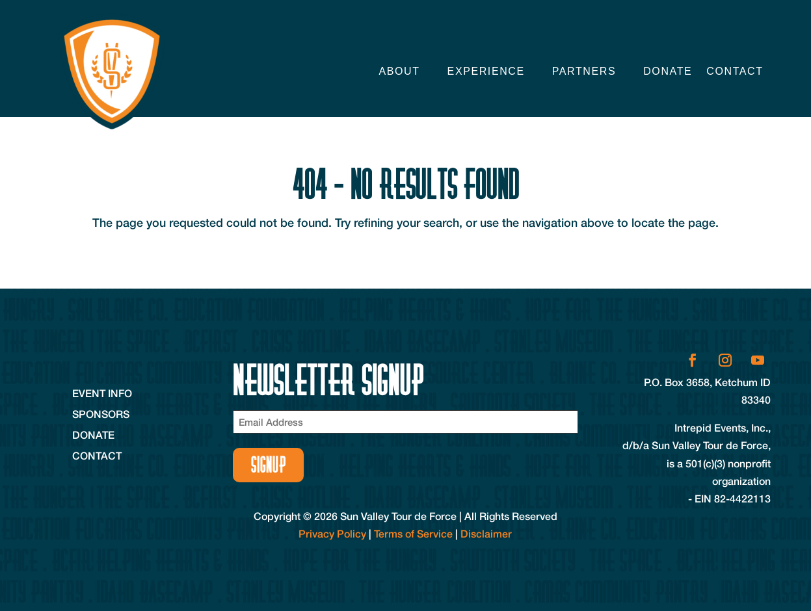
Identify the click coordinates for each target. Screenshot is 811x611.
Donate (667, 71)
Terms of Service (413, 533)
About (399, 71)
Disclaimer (486, 533)
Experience (486, 71)
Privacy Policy (332, 533)
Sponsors (100, 414)
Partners (584, 71)
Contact (734, 71)
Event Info (102, 393)
